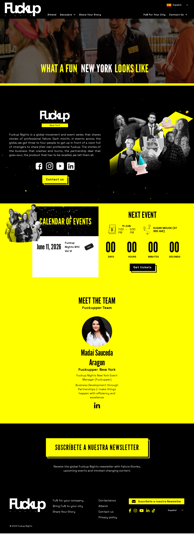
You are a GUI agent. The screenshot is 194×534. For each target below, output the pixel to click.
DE (178, 9)
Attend (52, 14)
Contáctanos (107, 501)
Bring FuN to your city (68, 506)
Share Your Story (90, 14)
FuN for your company (68, 501)
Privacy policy (108, 517)
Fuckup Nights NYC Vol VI (72, 247)
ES (168, 9)
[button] (67, 14)
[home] (23, 9)
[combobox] (177, 5)
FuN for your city (155, 14)
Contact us (106, 512)
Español (174, 5)
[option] (173, 10)
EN (173, 9)
